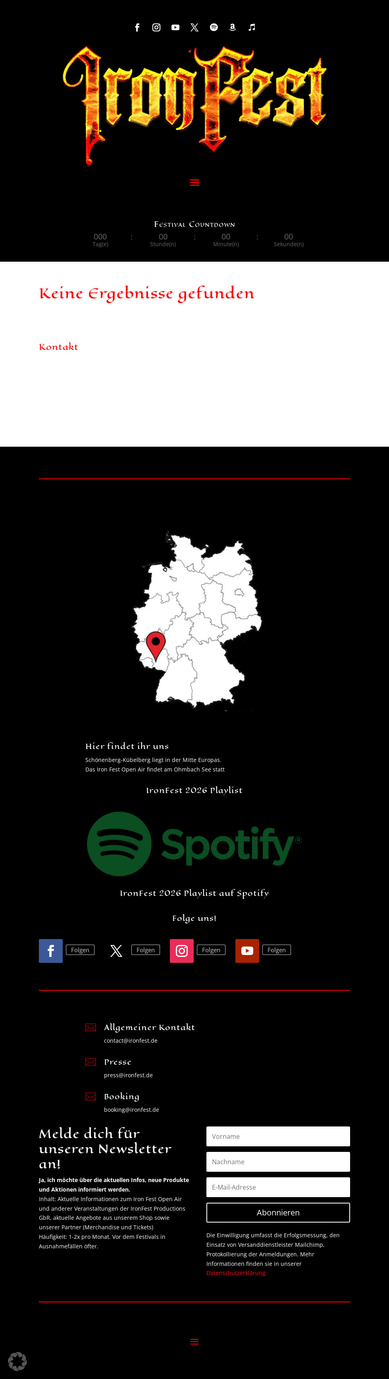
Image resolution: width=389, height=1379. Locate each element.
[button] (17, 1361)
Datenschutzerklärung (236, 1273)
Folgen (80, 950)
